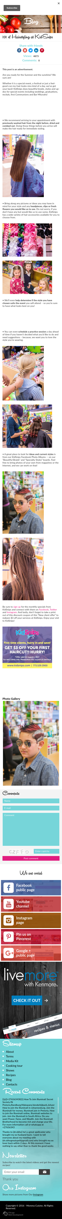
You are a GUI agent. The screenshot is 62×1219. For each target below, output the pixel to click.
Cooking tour (14, 1065)
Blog (9, 1079)
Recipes (11, 1075)
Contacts (11, 1084)
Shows (10, 1070)
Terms (10, 1056)
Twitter (53, 609)
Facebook (44, 609)
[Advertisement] (28, 107)
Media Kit (12, 1061)
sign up (17, 606)
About (10, 1051)
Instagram (12, 612)
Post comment (31, 858)
